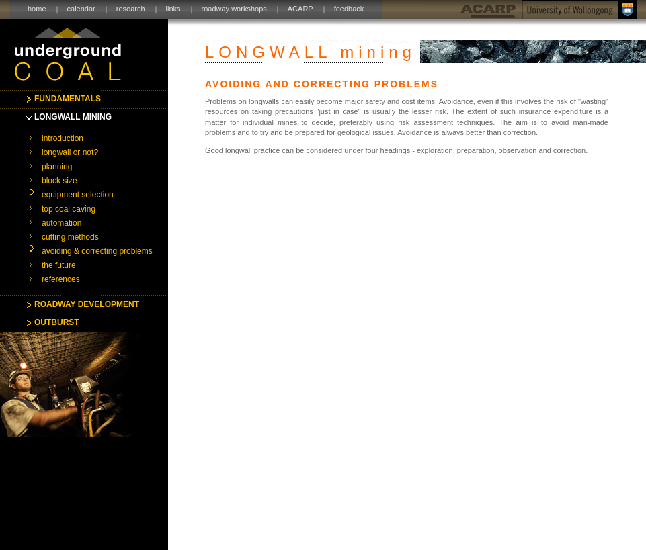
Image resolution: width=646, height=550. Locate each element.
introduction (62, 138)
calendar (81, 9)
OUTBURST (56, 322)
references (61, 279)
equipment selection (78, 194)
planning (57, 166)
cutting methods (70, 237)
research (130, 9)
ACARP (300, 9)
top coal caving (68, 209)
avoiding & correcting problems (97, 251)
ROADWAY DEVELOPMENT (86, 304)
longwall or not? (70, 152)
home (37, 9)
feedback (349, 9)
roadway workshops (234, 9)
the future (59, 265)
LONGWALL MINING (73, 117)
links (173, 9)
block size (59, 180)
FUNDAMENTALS (67, 98)
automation (61, 223)
